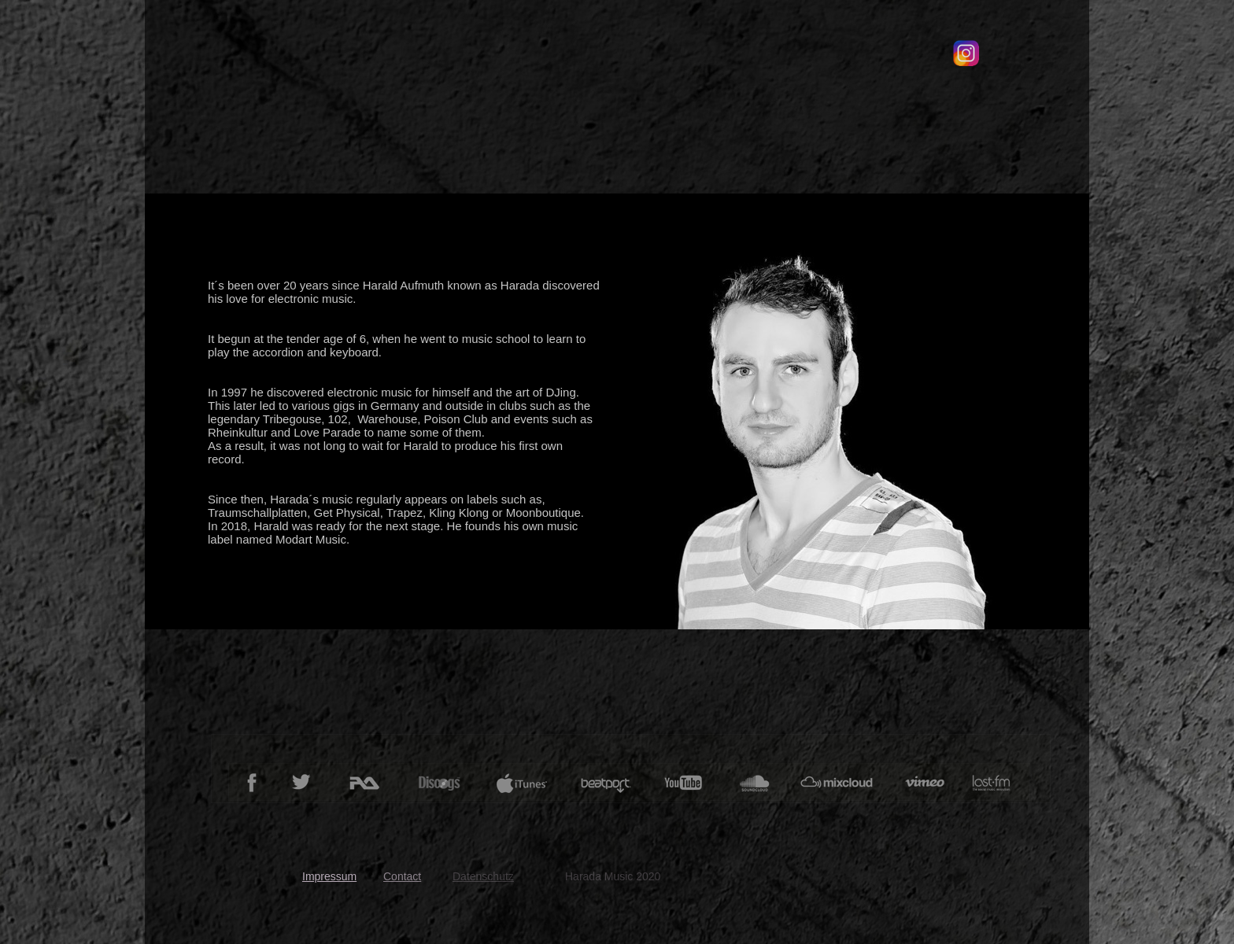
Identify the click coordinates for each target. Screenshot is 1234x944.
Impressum (329, 876)
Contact (402, 876)
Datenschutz (483, 876)
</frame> (890, 78)
